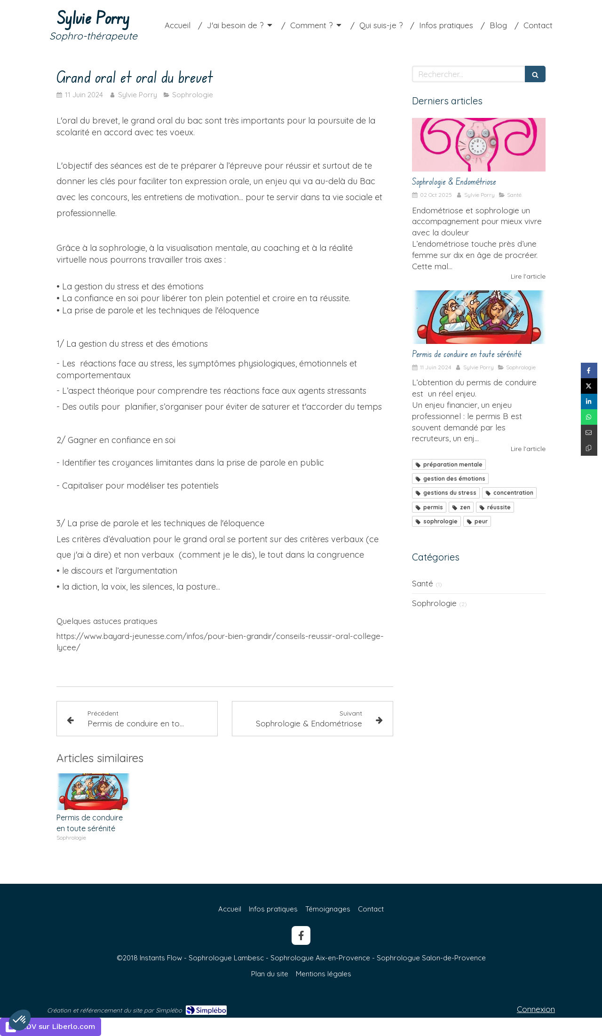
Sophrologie (434, 603)
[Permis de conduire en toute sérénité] (479, 317)
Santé (422, 583)
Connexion (536, 1009)
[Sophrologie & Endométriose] (479, 144)
